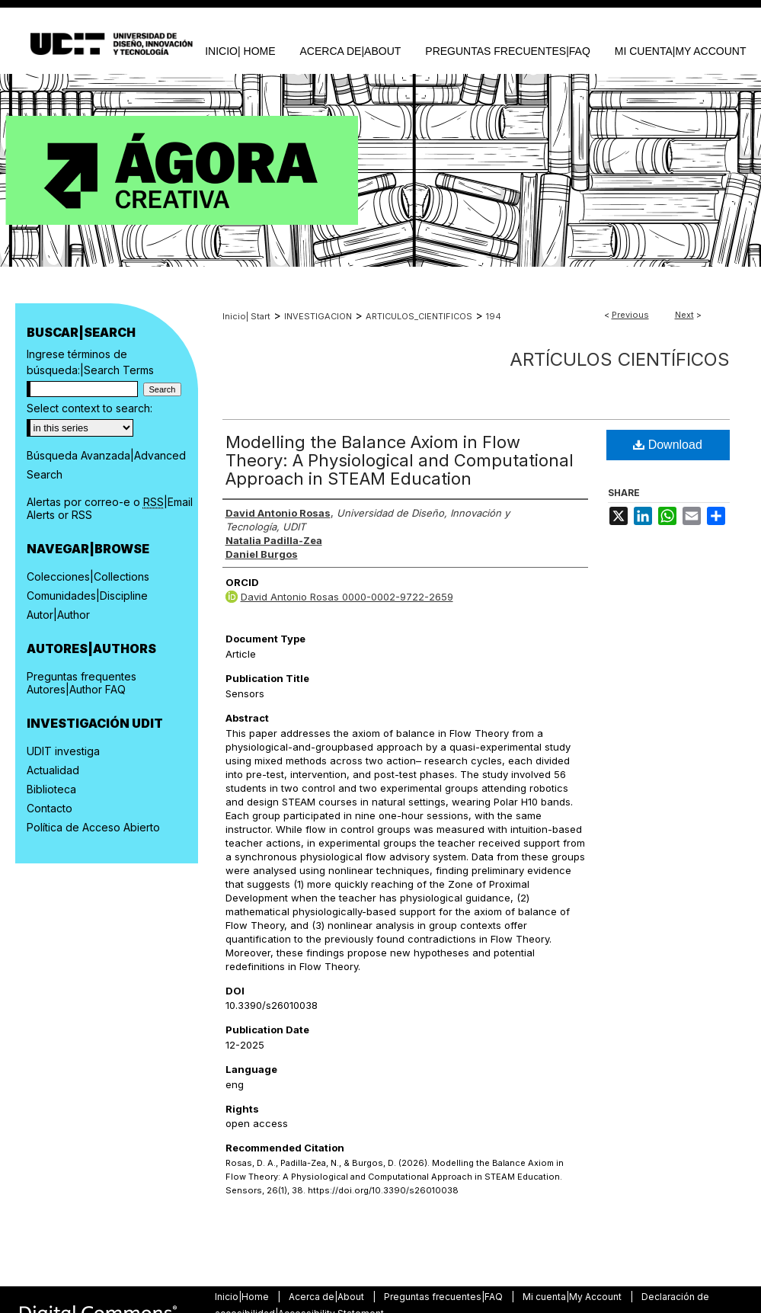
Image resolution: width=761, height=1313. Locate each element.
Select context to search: (89, 408)
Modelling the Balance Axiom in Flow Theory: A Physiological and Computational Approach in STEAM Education (399, 460)
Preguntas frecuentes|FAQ (444, 1296)
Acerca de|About (327, 1296)
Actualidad (53, 770)
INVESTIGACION (318, 316)
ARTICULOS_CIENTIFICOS (419, 316)
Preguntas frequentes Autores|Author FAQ (81, 683)
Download (667, 444)
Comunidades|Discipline (87, 595)
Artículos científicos (620, 359)
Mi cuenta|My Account (573, 1296)
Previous (630, 314)
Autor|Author (58, 614)
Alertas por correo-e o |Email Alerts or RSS (110, 508)
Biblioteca (51, 789)
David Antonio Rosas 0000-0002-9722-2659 (347, 597)
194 (493, 316)
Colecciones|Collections (88, 576)
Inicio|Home (243, 1296)
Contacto (49, 808)
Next (684, 314)
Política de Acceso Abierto (93, 827)
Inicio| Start (246, 316)
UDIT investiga (63, 751)
